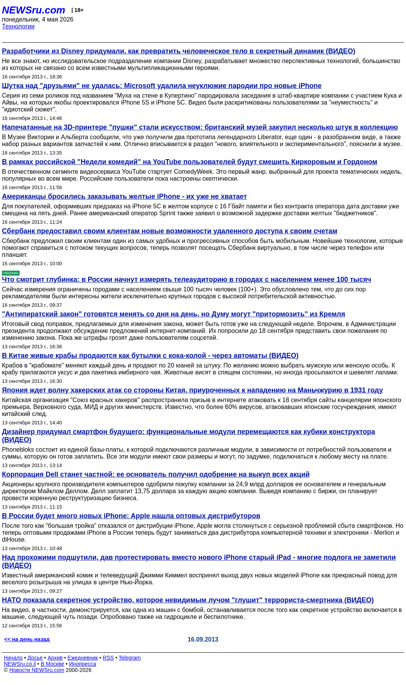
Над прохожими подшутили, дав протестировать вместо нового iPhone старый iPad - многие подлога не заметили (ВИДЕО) (199, 561)
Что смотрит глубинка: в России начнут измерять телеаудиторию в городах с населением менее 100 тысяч (186, 279)
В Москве (52, 664)
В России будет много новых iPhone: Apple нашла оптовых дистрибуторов (131, 516)
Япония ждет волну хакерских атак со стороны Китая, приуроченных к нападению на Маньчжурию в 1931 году (192, 390)
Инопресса (83, 664)
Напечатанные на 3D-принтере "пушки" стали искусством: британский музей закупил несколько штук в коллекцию (200, 127)
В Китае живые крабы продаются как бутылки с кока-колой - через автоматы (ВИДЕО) (150, 355)
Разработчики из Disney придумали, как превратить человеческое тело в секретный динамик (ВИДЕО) (178, 51)
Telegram (130, 658)
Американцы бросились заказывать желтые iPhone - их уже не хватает (124, 196)
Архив (55, 658)
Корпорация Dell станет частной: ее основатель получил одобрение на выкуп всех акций (156, 474)
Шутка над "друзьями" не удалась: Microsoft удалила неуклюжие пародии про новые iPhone (161, 86)
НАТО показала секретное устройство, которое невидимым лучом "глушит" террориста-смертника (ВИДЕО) (188, 600)
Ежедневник (83, 658)
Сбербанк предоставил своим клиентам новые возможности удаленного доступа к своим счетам (170, 231)
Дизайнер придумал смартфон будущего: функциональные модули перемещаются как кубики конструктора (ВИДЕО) (188, 436)
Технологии (18, 26)
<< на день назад (27, 639)
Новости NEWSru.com (36, 670)
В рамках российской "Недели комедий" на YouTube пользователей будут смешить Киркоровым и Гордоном (189, 162)
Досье (35, 658)
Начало (13, 658)
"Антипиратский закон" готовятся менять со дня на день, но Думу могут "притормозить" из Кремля (173, 314)
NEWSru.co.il (20, 664)
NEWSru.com (33, 10)
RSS (108, 658)
